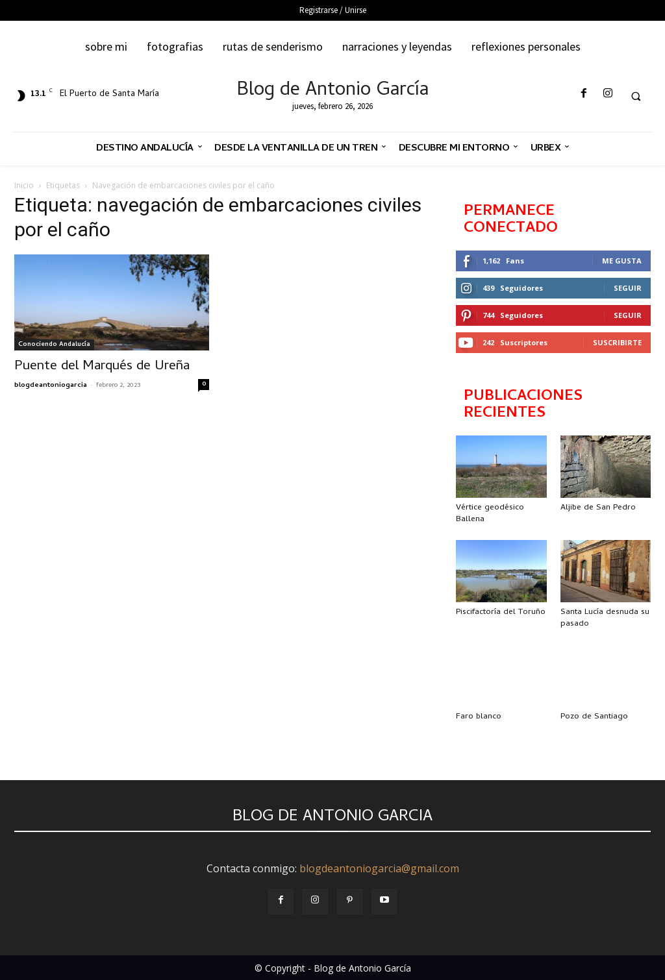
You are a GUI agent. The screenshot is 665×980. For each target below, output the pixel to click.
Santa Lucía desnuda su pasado (604, 618)
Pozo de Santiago (594, 717)
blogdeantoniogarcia (50, 385)
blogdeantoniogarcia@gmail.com (379, 868)
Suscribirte (617, 342)
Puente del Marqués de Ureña (102, 367)
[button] (636, 96)
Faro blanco (478, 717)
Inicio (24, 185)
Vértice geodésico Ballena (490, 513)
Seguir (628, 288)
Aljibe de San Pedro (598, 508)
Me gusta (622, 260)
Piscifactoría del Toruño (501, 612)
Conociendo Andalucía (54, 344)
